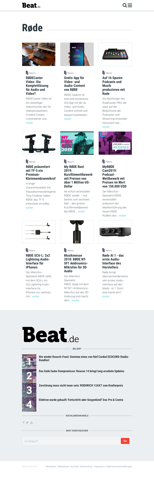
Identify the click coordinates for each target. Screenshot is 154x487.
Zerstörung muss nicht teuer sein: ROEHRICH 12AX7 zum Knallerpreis (81, 385)
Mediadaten (64, 466)
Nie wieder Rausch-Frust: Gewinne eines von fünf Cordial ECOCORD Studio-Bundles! (84, 358)
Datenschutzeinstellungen (119, 466)
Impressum (99, 466)
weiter (29, 122)
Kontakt (75, 466)
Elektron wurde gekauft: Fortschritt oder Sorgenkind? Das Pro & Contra (81, 400)
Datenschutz (86, 466)
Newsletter (51, 466)
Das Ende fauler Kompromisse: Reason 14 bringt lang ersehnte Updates (81, 371)
